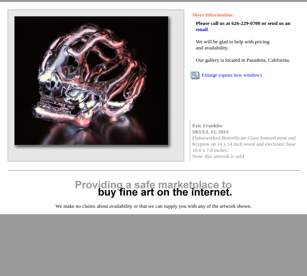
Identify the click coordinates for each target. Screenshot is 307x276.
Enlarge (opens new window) (226, 75)
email (202, 29)
